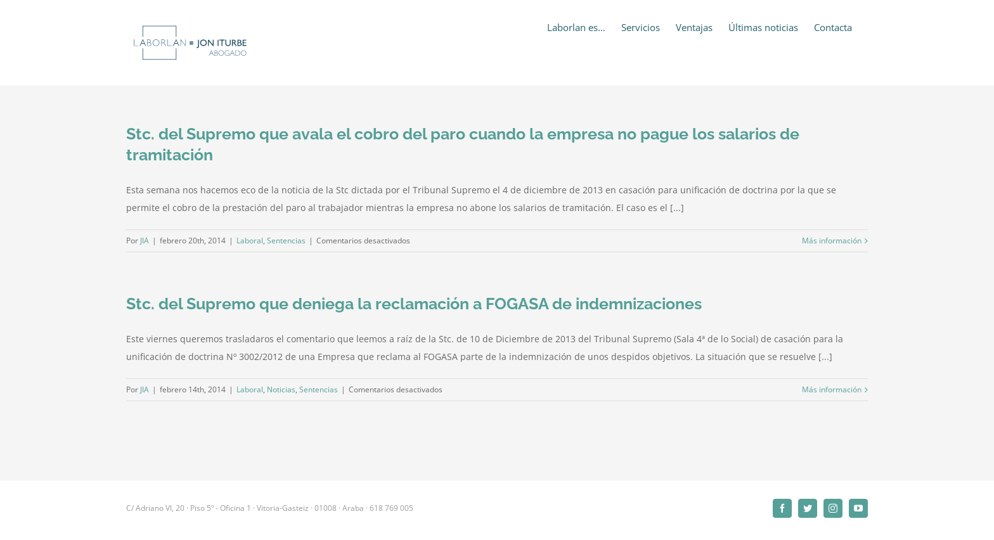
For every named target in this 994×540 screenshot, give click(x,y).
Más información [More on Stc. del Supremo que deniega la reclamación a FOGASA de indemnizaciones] (832, 389)
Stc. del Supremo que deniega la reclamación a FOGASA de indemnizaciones (414, 303)
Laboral (249, 240)
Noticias (281, 389)
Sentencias (286, 240)
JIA (144, 240)
